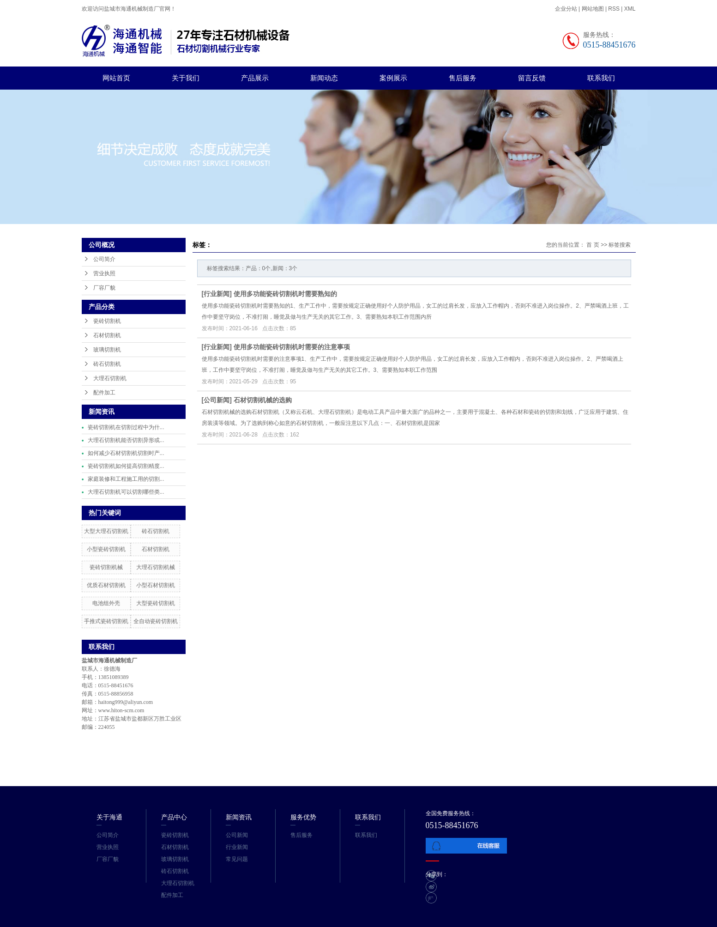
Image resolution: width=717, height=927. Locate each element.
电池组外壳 (106, 603)
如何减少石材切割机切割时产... (126, 453)
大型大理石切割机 (106, 531)
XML (630, 9)
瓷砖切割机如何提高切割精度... (126, 466)
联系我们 (601, 78)
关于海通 (109, 817)
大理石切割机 (110, 378)
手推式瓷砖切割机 (106, 621)
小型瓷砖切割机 (106, 549)
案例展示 (393, 78)
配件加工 (104, 392)
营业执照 (104, 273)
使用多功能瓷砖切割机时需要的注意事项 (292, 347)
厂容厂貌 (104, 288)
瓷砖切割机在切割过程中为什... (126, 427)
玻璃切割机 (107, 349)
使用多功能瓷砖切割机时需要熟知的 (285, 293)
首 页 (592, 245)
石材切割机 (107, 335)
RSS (614, 9)
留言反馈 (532, 78)
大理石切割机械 (155, 567)
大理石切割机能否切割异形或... (126, 440)
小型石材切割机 (155, 585)
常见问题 (237, 859)
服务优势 (303, 817)
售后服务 (462, 78)
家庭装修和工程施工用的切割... (126, 479)
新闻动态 (324, 78)
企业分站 (566, 9)
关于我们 (185, 78)
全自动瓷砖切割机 (155, 621)
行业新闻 (216, 293)
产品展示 (255, 78)
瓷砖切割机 (107, 321)
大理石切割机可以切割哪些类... (126, 492)
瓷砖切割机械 (106, 567)
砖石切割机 (107, 364)
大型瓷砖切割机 (155, 603)
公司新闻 (216, 400)
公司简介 (104, 259)
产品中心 (174, 817)
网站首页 (116, 78)
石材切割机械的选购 (263, 400)
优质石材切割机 (106, 585)
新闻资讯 (239, 817)
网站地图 (593, 9)
